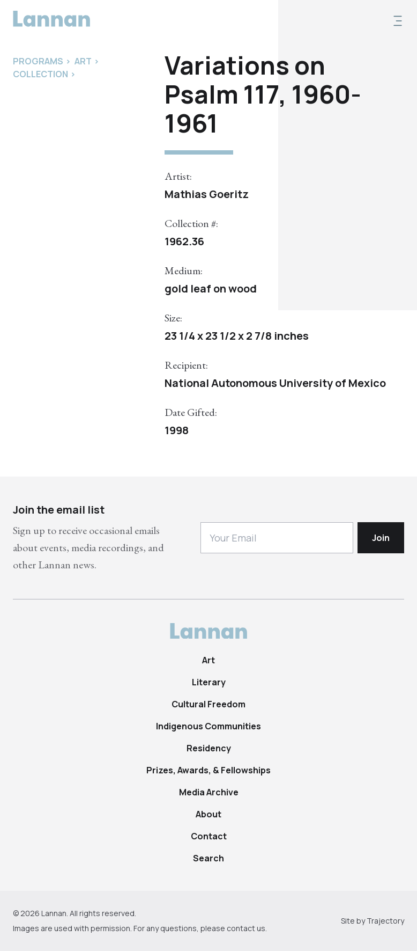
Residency (209, 748)
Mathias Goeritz (207, 194)
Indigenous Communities (208, 726)
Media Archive (209, 792)
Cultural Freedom (208, 704)
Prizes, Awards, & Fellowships (208, 770)
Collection (40, 74)
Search (208, 858)
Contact (209, 836)
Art (208, 660)
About (208, 814)
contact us (246, 928)
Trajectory (385, 921)
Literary (209, 682)
